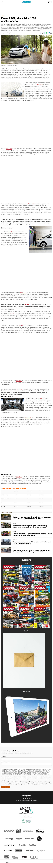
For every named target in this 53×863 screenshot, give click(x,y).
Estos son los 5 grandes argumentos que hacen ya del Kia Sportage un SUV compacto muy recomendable (31, 551)
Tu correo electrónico (6, 762)
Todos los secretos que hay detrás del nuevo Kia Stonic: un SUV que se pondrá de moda (32, 543)
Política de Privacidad (41, 771)
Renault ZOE (40, 84)
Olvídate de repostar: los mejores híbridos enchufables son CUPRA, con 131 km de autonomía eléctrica (32, 518)
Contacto (17, 800)
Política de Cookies (47, 777)
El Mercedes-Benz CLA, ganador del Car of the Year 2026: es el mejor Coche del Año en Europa (32, 534)
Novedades (15, 515)
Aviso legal (30, 800)
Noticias (3, 16)
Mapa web (35, 800)
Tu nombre (3, 756)
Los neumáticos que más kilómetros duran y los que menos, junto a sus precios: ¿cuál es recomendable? (30, 526)
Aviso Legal (34, 771)
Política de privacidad (24, 800)
